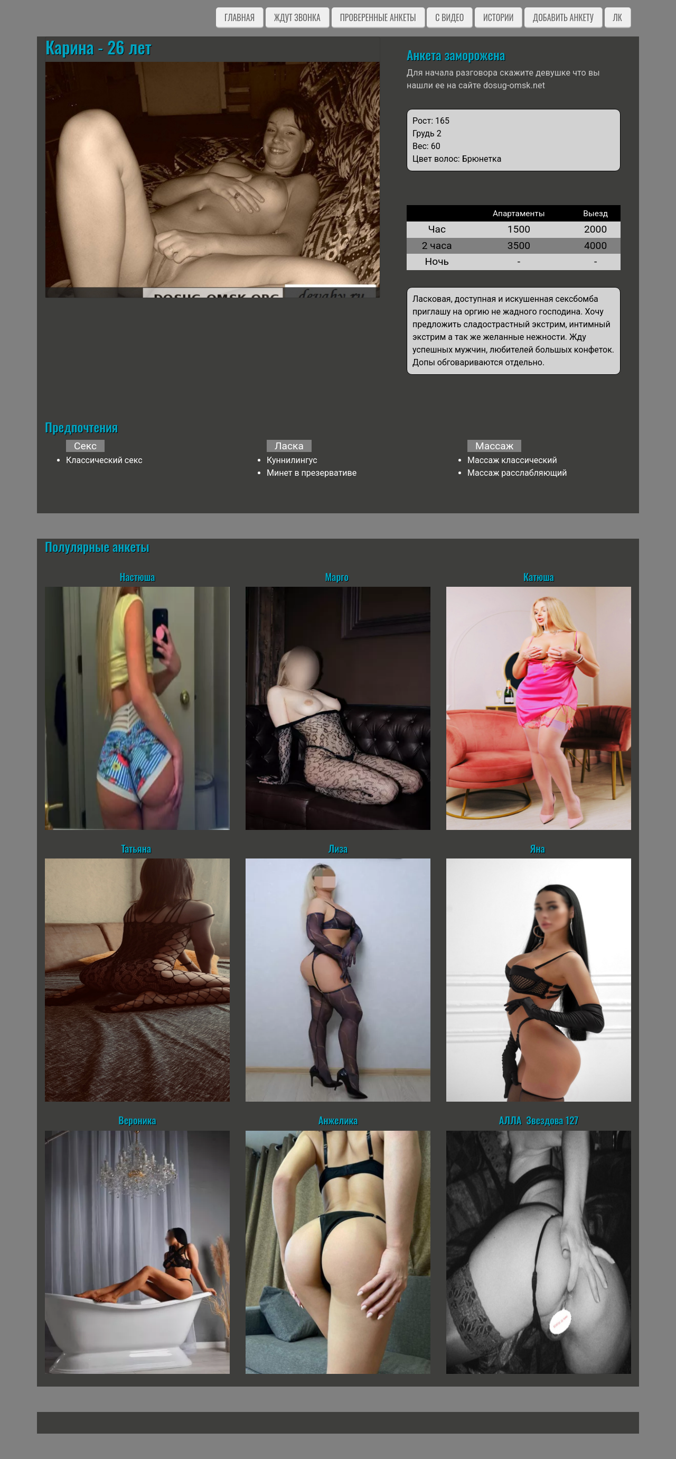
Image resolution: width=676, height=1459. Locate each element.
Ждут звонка (297, 17)
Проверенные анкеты (378, 17)
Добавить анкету (563, 17)
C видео (449, 17)
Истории (498, 17)
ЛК (617, 17)
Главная (239, 17)
